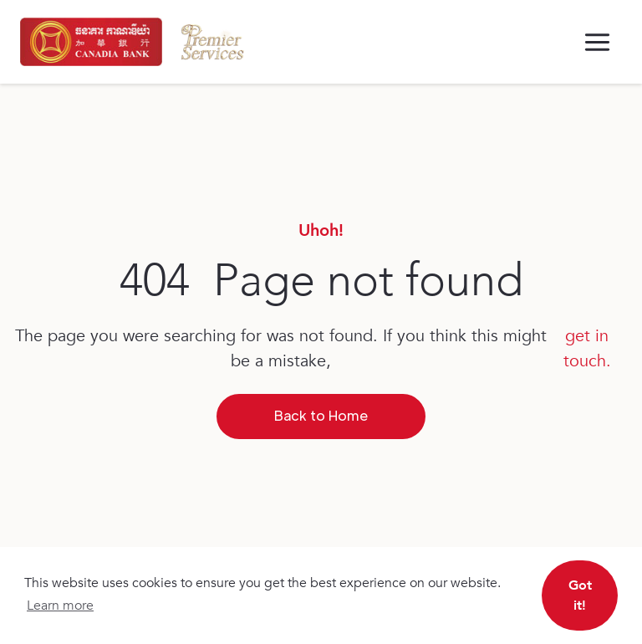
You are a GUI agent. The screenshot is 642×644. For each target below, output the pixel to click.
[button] (597, 42)
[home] (91, 42)
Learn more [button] (60, 605)
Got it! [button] (580, 595)
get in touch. (587, 348)
